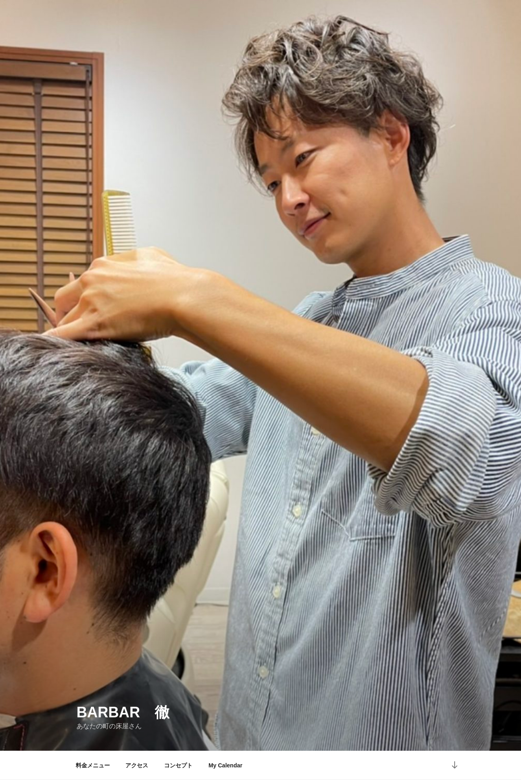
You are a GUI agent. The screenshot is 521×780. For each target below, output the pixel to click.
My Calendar (225, 765)
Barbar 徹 (123, 712)
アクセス (136, 765)
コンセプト (178, 765)
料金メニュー (93, 765)
